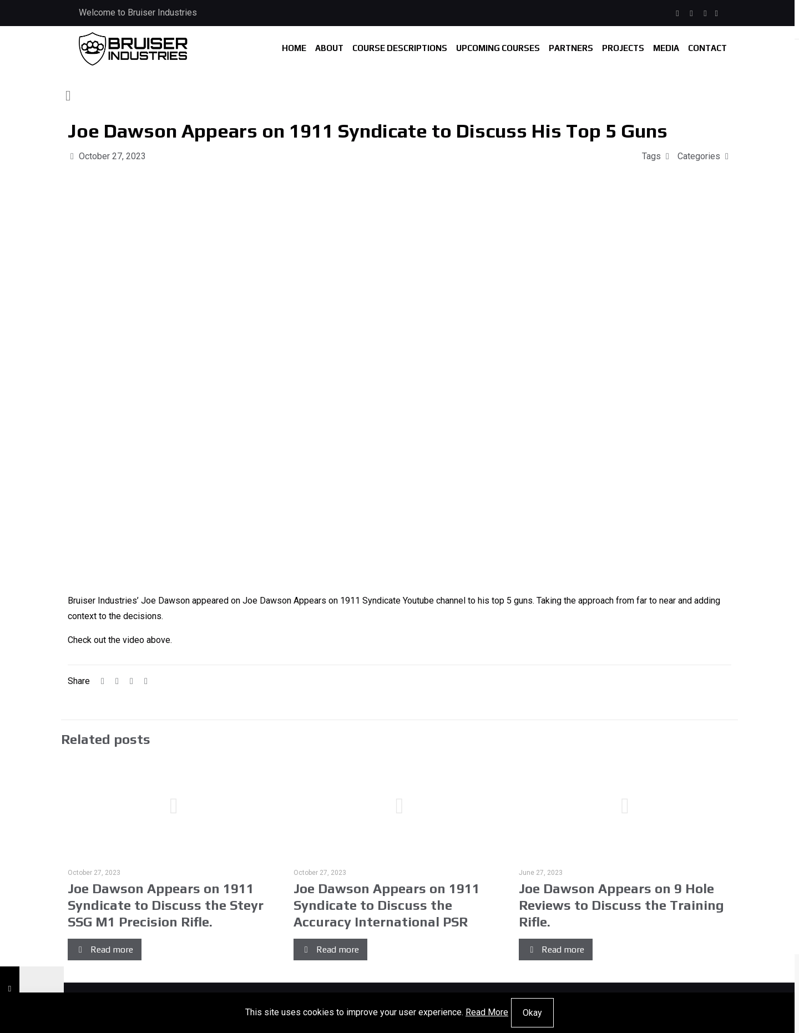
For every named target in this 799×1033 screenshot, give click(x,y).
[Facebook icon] (678, 13)
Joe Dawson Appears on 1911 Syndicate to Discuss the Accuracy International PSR (387, 905)
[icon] (716, 13)
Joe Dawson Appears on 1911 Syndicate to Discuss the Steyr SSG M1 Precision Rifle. (166, 905)
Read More (487, 1012)
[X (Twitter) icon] (705, 13)
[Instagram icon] (691, 13)
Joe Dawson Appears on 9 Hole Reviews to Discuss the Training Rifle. (621, 905)
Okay (532, 1012)
